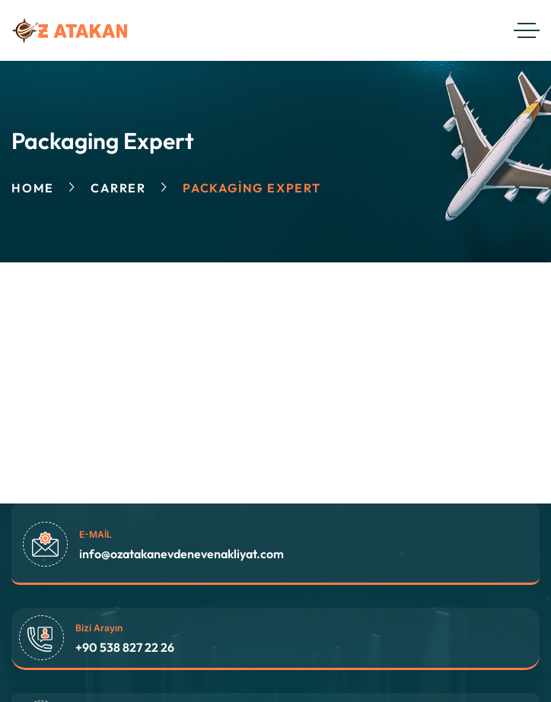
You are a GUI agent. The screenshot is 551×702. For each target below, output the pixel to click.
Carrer (118, 187)
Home (32, 187)
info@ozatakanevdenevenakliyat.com (181, 553)
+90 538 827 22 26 (124, 647)
